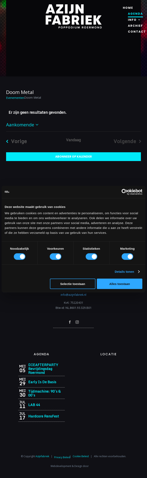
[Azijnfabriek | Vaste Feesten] (108, 364)
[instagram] (77, 322)
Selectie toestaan (72, 284)
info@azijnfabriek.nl (73, 295)
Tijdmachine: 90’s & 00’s (44, 393)
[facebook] (69, 322)
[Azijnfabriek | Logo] (73, 5)
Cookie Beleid (81, 456)
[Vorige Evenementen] (15, 141)
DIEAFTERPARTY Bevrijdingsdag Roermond (43, 368)
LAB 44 (34, 404)
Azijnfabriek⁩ (42, 456)
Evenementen (15, 98)
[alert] (73, 112)
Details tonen (124, 271)
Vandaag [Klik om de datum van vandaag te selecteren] (73, 140)
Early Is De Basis (42, 382)
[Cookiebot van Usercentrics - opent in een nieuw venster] (124, 192)
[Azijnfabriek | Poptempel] (73, 333)
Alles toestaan (119, 284)
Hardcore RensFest (43, 416)
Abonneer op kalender (73, 156)
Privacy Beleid (62, 457)
